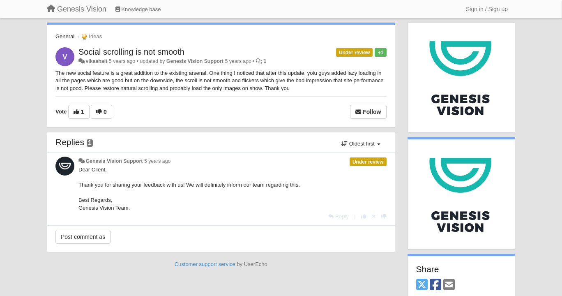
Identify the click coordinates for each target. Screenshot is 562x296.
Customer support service (205, 264)
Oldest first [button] (360, 144)
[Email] (449, 285)
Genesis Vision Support (194, 61)
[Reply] (338, 216)
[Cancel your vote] (374, 216)
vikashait (96, 61)
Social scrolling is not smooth (131, 51)
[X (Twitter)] (422, 285)
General (64, 36)
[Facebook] (435, 285)
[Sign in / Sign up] (487, 9)
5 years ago (157, 161)
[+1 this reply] (363, 216)
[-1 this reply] (384, 216)
